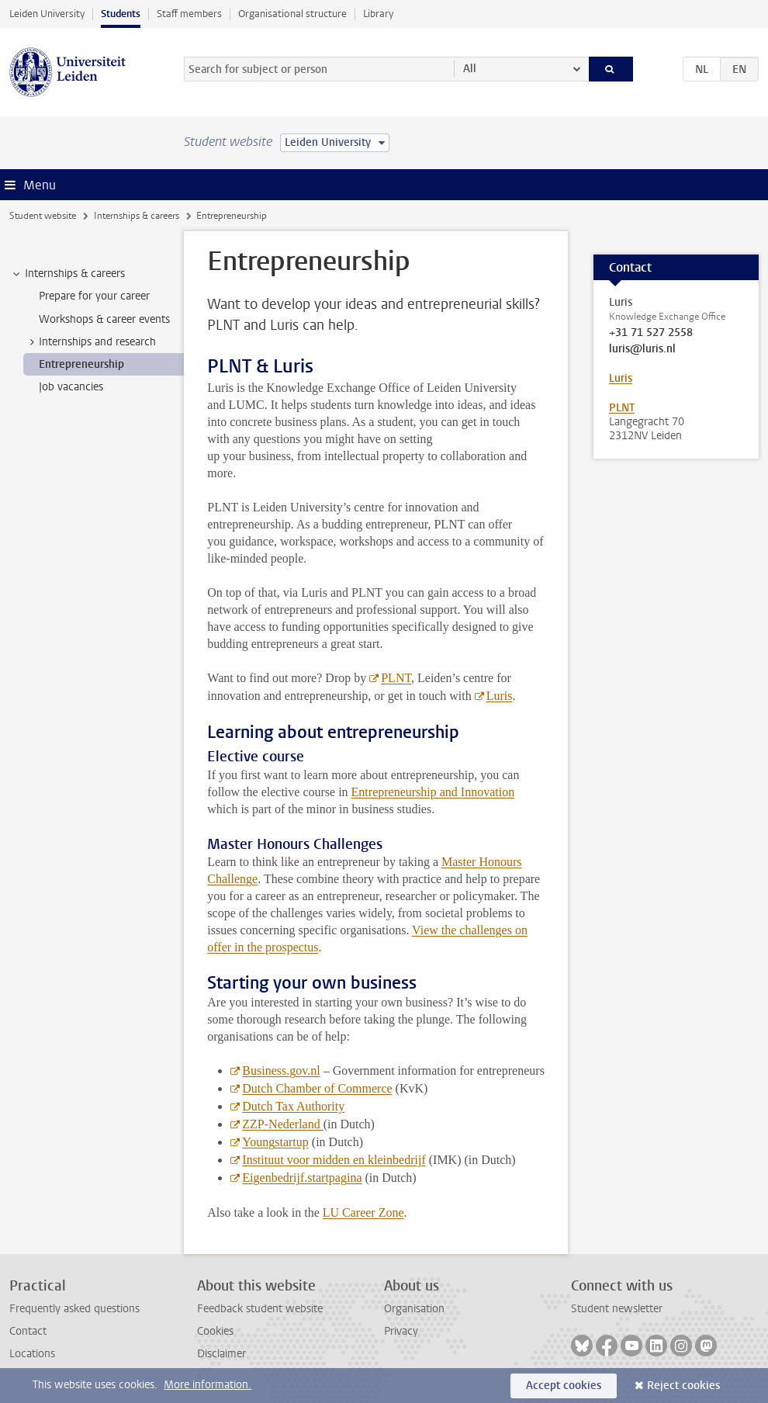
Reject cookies (683, 1385)
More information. (207, 1384)
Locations (32, 1353)
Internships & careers (136, 216)
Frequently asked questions (74, 1308)
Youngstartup (275, 1141)
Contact (28, 1331)
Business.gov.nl (281, 1070)
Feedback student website (260, 1308)
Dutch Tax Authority (293, 1106)
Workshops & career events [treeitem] (104, 319)
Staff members (189, 13)
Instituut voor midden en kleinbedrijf (333, 1159)
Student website (42, 216)
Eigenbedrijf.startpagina (302, 1177)
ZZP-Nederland (282, 1124)
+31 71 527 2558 (651, 333)
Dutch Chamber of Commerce (317, 1088)
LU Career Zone (363, 1212)
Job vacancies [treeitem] (71, 386)
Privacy (401, 1331)
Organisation (414, 1308)
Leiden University (47, 13)
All (469, 68)
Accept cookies (563, 1385)
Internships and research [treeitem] (90, 342)
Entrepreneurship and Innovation (433, 791)
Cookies (215, 1331)
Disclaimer (221, 1353)
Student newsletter (616, 1308)
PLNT (396, 677)
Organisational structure (292, 13)
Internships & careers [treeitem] (67, 274)
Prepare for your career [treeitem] (94, 296)
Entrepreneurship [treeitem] (81, 364)
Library (378, 13)
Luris (499, 695)
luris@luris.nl (642, 349)
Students (120, 13)
